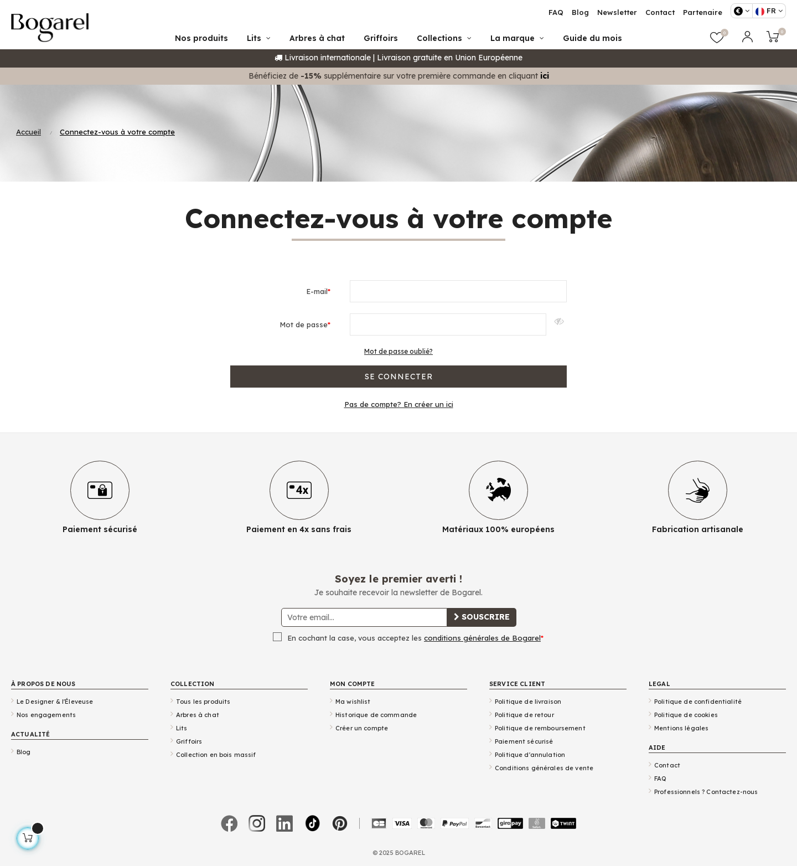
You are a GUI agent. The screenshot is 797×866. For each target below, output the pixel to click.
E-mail (317, 291)
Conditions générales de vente (544, 768)
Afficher (556, 324)
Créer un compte (361, 728)
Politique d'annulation (530, 755)
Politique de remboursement (540, 728)
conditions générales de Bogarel (482, 637)
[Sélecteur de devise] (741, 10)
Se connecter (399, 377)
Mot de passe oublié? (398, 351)
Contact (667, 765)
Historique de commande (376, 715)
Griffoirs (189, 741)
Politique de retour (524, 715)
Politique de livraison (528, 701)
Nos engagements (46, 715)
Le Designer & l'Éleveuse (55, 701)
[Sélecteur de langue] (769, 10)
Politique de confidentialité (698, 701)
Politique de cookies (686, 715)
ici (544, 76)
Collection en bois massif (216, 755)
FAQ (660, 778)
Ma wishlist (353, 701)
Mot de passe (304, 324)
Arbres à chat (197, 715)
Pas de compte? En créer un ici (398, 404)
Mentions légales (681, 728)
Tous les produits (203, 701)
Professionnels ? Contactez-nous (706, 792)
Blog (24, 752)
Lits (182, 728)
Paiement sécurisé (524, 741)
